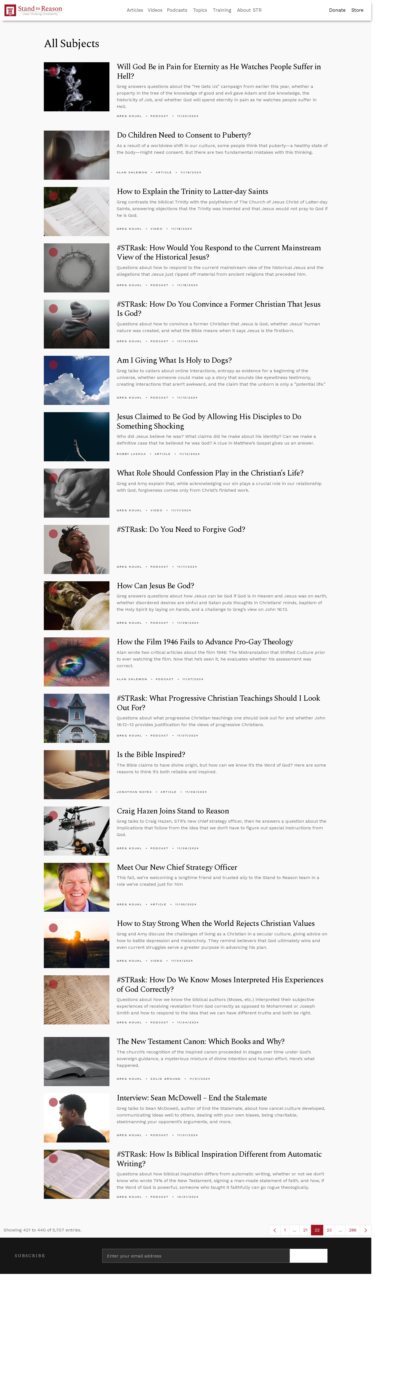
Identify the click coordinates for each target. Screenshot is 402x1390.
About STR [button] (249, 10)
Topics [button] (200, 10)
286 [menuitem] (352, 1230)
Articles (135, 10)
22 (319, 1231)
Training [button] (222, 10)
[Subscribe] (308, 1256)
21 (307, 1231)
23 (331, 1231)
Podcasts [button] (177, 10)
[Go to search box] (267, 10)
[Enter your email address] (196, 1256)
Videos (155, 10)
